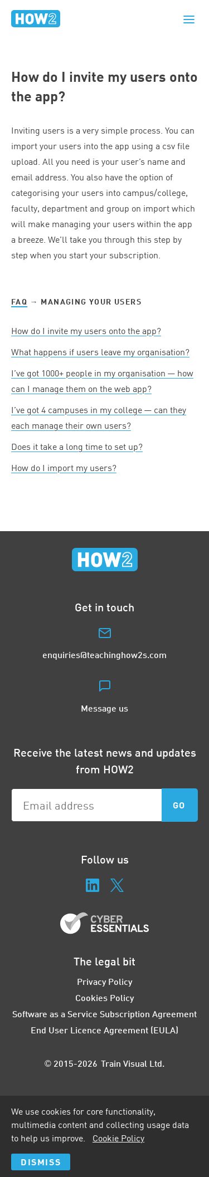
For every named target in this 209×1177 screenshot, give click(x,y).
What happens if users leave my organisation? (100, 351)
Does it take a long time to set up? (77, 446)
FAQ (19, 301)
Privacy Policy (104, 981)
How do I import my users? (63, 467)
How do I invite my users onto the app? (86, 330)
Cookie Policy (118, 1138)
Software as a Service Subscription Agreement (104, 1013)
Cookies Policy (104, 997)
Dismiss (41, 1161)
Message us (104, 708)
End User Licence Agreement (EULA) (104, 1029)
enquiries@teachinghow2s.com (104, 654)
